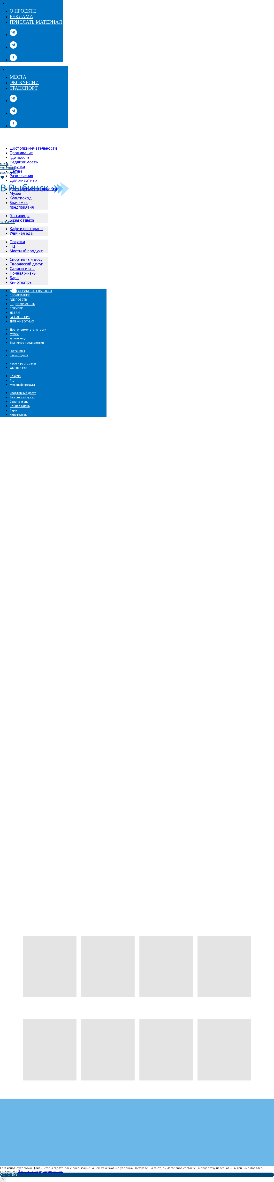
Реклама (21, 16)
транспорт (7, 168)
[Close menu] (2, 3)
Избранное (9, 172)
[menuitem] (33, 148)
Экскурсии (24, 82)
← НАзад (8, 1007)
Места (18, 77)
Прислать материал (36, 22)
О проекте (23, 11)
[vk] (13, 35)
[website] (13, 60)
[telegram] (13, 47)
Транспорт (24, 88)
